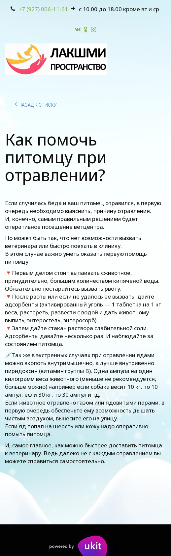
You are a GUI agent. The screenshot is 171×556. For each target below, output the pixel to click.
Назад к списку (36, 104)
